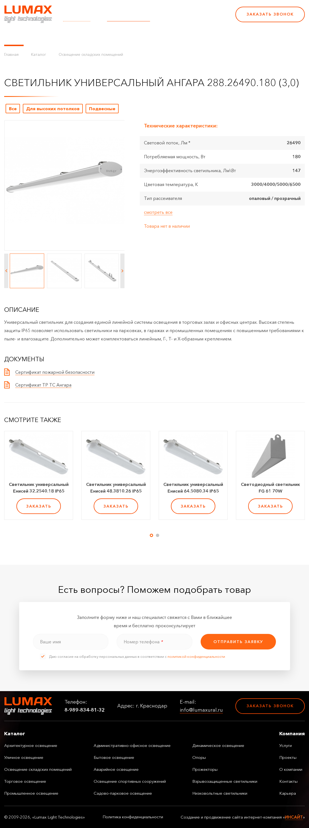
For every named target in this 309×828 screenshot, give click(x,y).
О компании (158, 36)
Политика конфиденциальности (133, 816)
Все (13, 108)
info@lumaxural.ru (128, 18)
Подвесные (102, 108)
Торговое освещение (25, 781)
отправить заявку (238, 641)
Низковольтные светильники (219, 793)
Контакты (189, 36)
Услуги (104, 36)
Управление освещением (60, 36)
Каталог (14, 36)
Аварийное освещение (116, 769)
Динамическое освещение (218, 745)
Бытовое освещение (114, 757)
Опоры (199, 757)
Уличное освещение (23, 757)
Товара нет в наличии (167, 226)
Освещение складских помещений (91, 54)
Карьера (216, 36)
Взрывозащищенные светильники (224, 781)
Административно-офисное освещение (132, 745)
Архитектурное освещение (30, 745)
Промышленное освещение (31, 793)
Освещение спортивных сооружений (130, 781)
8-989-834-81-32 (193, 18)
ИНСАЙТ (294, 817)
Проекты (127, 36)
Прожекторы (205, 769)
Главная (11, 54)
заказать (38, 506)
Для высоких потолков (52, 108)
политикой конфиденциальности (196, 656)
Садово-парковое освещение (123, 793)
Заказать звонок (270, 14)
